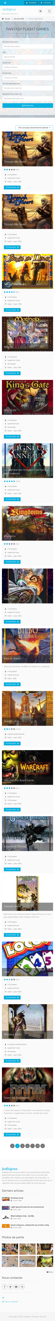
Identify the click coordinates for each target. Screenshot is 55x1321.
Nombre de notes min (11, 84)
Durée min (6, 63)
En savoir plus (12, 187)
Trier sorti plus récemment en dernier (33, 128)
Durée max (6, 73)
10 (38, 1146)
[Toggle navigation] (49, 11)
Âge (4, 52)
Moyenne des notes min (12, 94)
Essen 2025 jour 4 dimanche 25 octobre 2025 (30, 1225)
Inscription (31, 3)
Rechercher (28, 105)
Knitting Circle (17, 1198)
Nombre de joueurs (10, 42)
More (49, 1272)
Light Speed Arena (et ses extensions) (27, 1207)
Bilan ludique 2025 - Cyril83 (22, 1216)
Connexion (46, 3)
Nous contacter (10, 1302)
